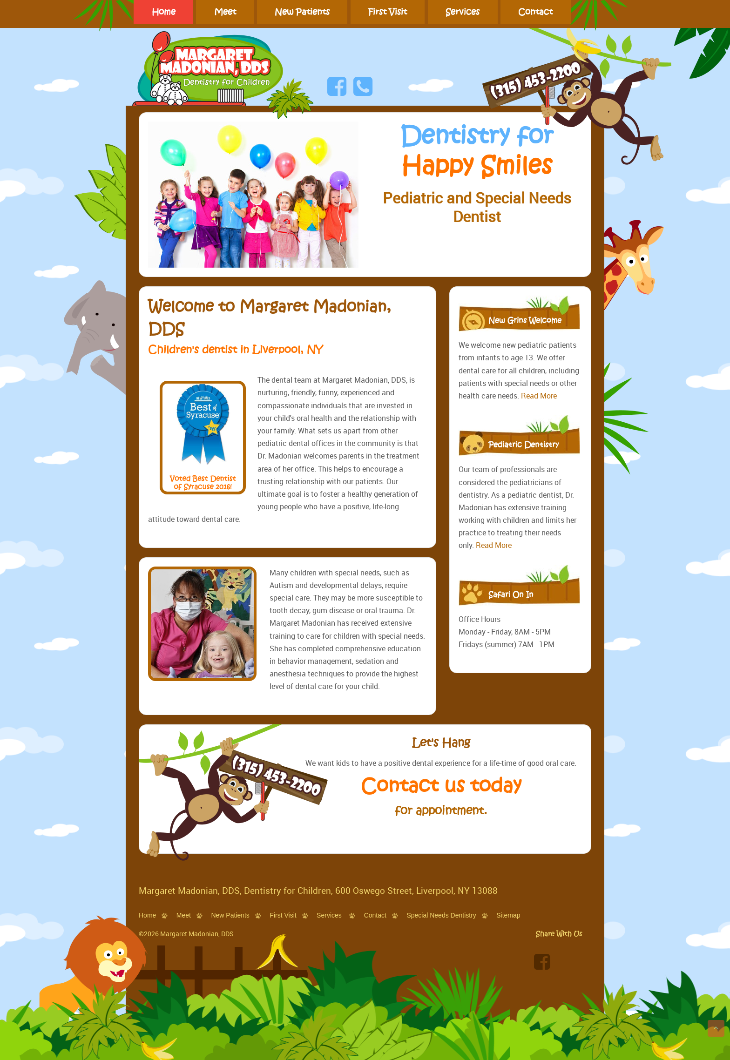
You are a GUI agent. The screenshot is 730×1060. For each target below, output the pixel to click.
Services (463, 12)
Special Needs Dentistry (441, 915)
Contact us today (441, 790)
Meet (225, 12)
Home (164, 12)
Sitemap (508, 915)
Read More (539, 396)
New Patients (302, 12)
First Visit (387, 12)
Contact (535, 12)
